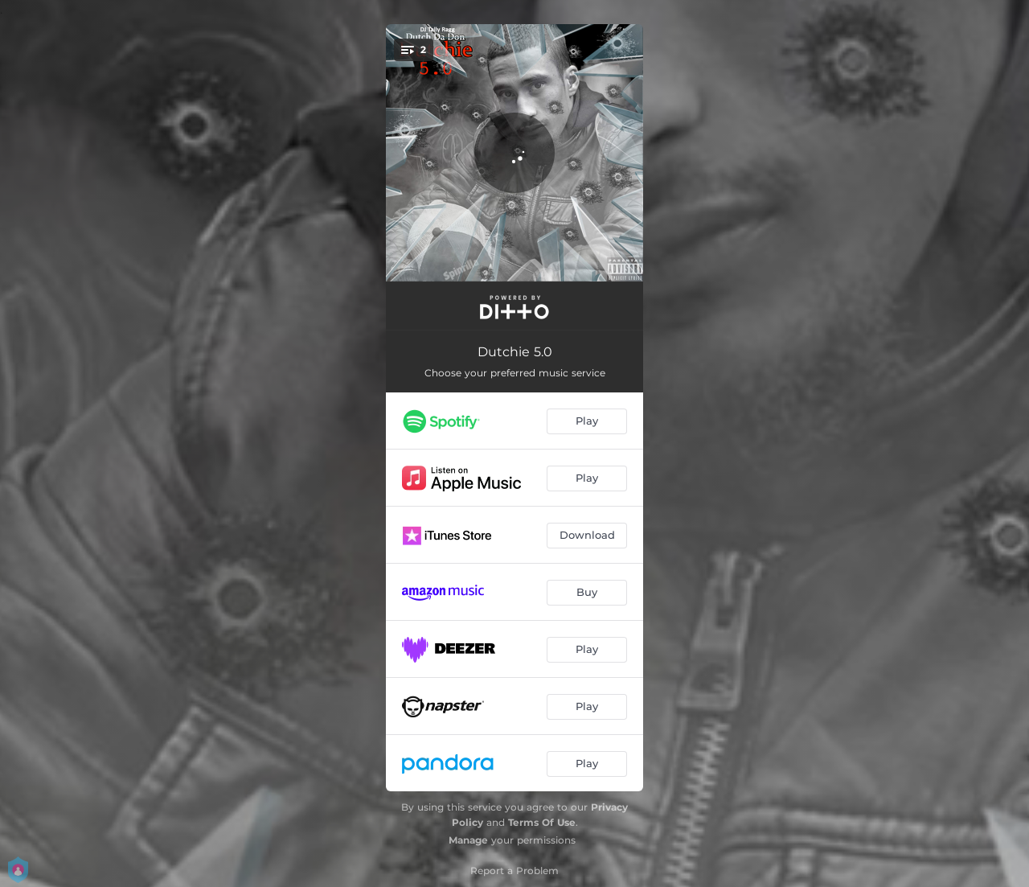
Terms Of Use (542, 822)
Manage (468, 840)
